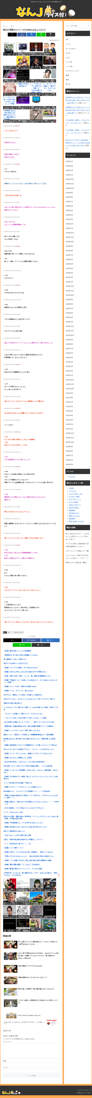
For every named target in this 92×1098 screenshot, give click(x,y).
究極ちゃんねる (74, 516)
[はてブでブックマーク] (31, 34)
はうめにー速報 (74, 496)
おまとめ (72, 477)
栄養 (21, 632)
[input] (77, 26)
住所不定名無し (74, 507)
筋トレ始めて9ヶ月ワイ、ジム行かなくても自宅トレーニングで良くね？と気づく (77, 536)
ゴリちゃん (72, 491)
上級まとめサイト (75, 505)
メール (5, 1070)
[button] (50, 34)
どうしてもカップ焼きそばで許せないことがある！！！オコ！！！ (77, 556)
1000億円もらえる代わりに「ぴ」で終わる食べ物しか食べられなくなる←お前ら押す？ (77, 100)
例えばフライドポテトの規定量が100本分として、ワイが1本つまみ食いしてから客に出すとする (77, 142)
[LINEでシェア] (41, 34)
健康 (16, 632)
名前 (4, 1063)
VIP (4, 632)
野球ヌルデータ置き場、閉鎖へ (76, 562)
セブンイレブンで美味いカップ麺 (77, 551)
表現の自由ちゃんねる (76, 521)
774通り (71, 488)
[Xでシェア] (12, 34)
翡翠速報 (72, 518)
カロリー (11, 632)
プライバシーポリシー (84, 1092)
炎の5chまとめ (74, 513)
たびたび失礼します (75, 494)
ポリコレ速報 (73, 502)
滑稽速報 (72, 510)
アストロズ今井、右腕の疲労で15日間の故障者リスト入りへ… (77, 545)
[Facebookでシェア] (21, 34)
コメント (7, 1041)
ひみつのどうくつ (75, 499)
